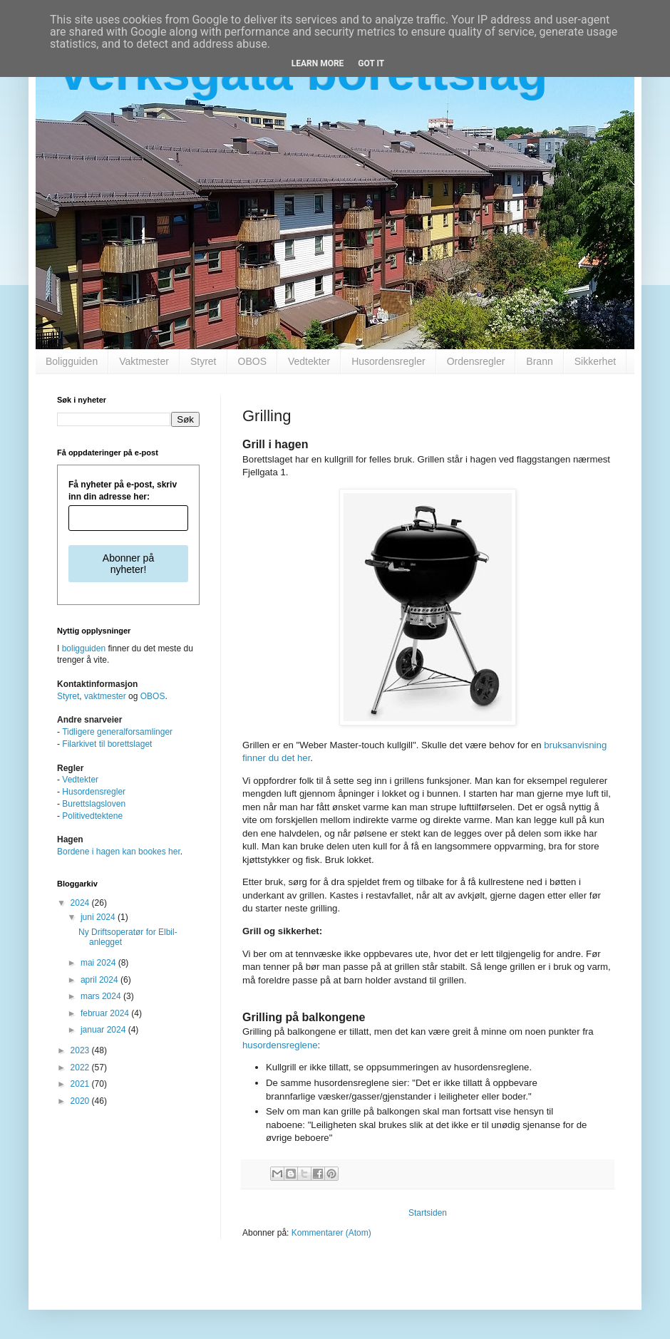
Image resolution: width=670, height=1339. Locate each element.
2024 (81, 903)
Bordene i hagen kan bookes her (118, 852)
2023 (81, 1050)
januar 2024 (104, 1030)
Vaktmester (144, 361)
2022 (81, 1067)
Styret (203, 361)
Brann (539, 361)
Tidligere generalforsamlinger (117, 732)
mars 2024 (102, 996)
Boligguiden (72, 361)
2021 (81, 1084)
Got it (371, 63)
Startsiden (427, 1213)
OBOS (252, 361)
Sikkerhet (595, 361)
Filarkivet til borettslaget (107, 744)
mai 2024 (99, 963)
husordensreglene (280, 1045)
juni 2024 (99, 917)
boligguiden (83, 648)
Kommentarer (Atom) (331, 1233)
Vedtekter (309, 361)
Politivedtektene (92, 816)
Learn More (318, 63)
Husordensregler (388, 361)
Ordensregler (476, 361)
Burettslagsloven (93, 804)
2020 (81, 1101)
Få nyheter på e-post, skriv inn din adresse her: (122, 491)
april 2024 (100, 980)
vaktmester (105, 696)
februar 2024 (106, 1013)
